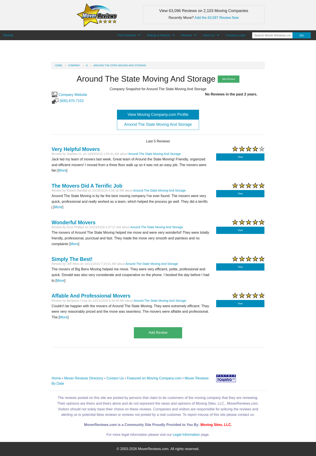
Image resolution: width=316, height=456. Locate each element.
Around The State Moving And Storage (119, 65)
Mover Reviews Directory (83, 378)
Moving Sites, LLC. (216, 425)
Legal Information (186, 434)
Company (74, 65)
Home (58, 65)
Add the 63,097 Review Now (217, 18)
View (240, 157)
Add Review (228, 79)
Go (302, 35)
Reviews (186, 35)
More (62, 170)
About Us (209, 35)
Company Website (69, 95)
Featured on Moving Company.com (154, 378)
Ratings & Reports (158, 35)
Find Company (127, 35)
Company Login (236, 35)
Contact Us (115, 378)
